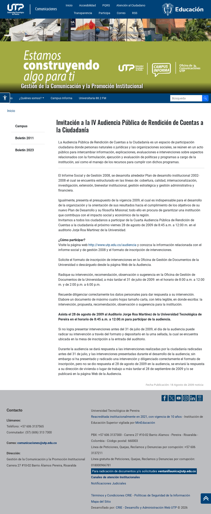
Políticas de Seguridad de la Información (162, 495)
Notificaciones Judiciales (108, 483)
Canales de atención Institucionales (115, 477)
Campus (21, 126)
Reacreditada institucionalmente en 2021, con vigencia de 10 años (136, 417)
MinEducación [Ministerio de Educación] (145, 423)
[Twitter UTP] (172, 398)
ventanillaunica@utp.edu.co (177, 471)
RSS (134, 13)
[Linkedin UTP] (193, 398)
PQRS (106, 5)
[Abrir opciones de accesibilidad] (5, 98)
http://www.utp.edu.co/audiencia (112, 245)
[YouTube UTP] (179, 398)
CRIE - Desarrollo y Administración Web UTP (146, 507)
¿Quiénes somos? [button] (30, 98)
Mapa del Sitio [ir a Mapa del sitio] (101, 501)
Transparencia (83, 13)
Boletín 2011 (24, 138)
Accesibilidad (87, 5)
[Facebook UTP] (165, 398)
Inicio (69, 5)
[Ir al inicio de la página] (206, 498)
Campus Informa (61, 98)
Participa (104, 13)
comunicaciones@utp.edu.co (37, 443)
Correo (121, 13)
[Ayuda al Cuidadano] (200, 398)
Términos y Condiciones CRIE (111, 495)
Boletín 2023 (24, 150)
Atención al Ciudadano (130, 5)
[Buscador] (205, 98)
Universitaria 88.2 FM (92, 98)
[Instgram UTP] (186, 398)
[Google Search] (186, 98)
